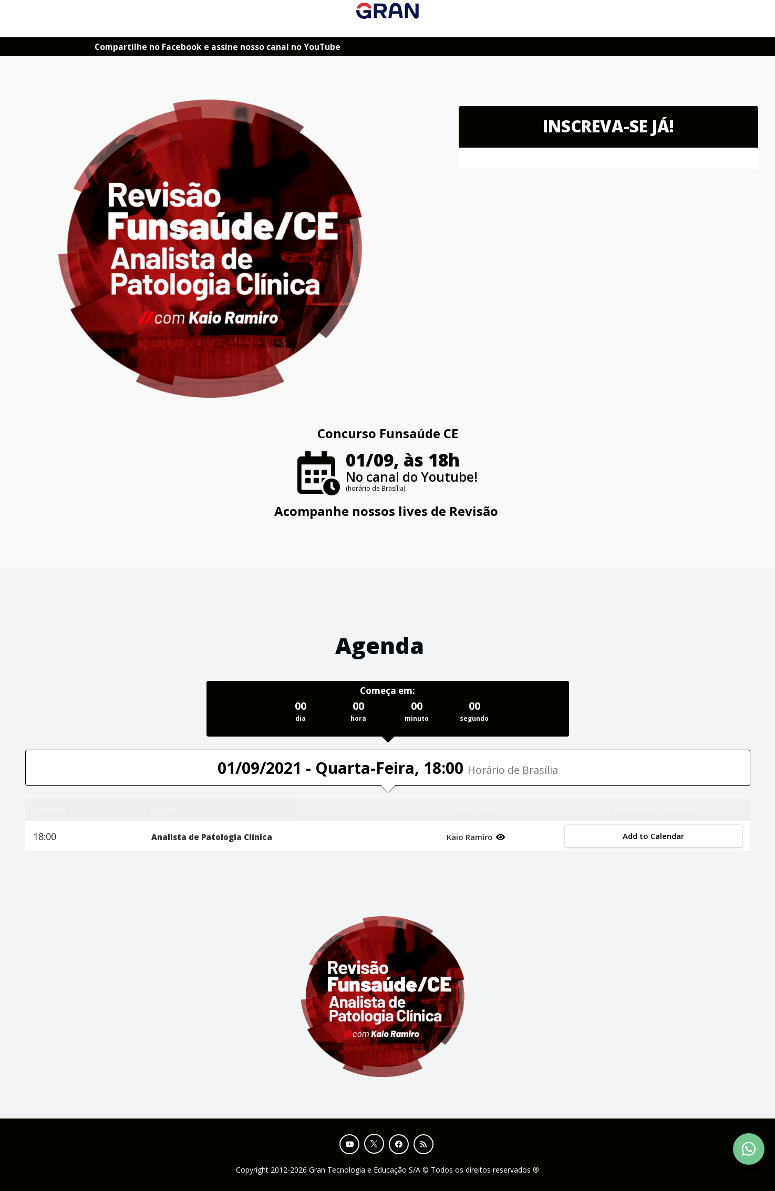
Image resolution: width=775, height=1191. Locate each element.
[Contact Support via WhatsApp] (748, 1149)
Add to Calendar (653, 836)
